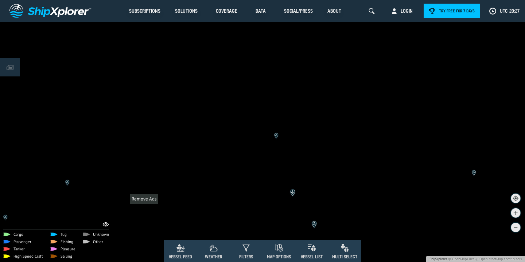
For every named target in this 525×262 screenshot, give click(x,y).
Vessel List (312, 256)
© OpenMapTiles (461, 259)
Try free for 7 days (457, 10)
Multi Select (344, 256)
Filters (246, 256)
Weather (213, 256)
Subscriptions (144, 11)
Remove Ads (144, 199)
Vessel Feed (180, 256)
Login (407, 11)
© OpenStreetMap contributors (498, 259)
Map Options (279, 256)
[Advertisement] (262, 220)
